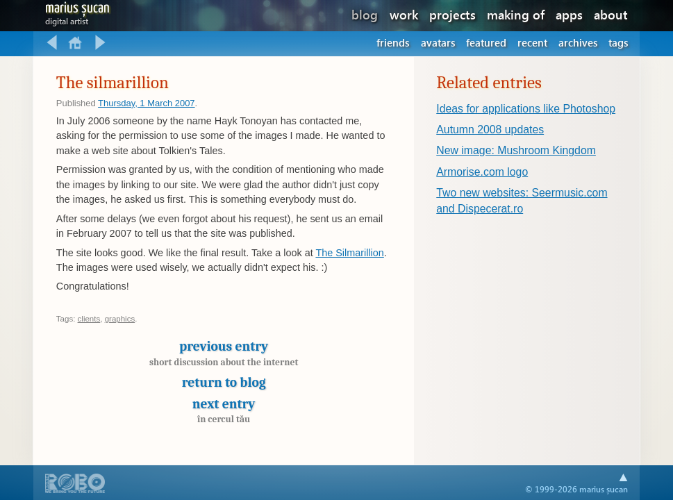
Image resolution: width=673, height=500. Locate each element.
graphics (120, 319)
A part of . (75, 485)
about (611, 14)
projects (452, 14)
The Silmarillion (349, 252)
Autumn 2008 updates (490, 129)
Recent (532, 42)
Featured (486, 42)
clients (89, 319)
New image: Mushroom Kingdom (516, 150)
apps (569, 14)
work (404, 14)
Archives (577, 42)
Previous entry (224, 356)
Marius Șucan (77, 11)
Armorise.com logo (482, 172)
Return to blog (224, 382)
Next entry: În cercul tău (100, 43)
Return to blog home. (76, 43)
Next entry (224, 411)
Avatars (438, 42)
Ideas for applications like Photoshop (525, 109)
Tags (618, 42)
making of (516, 14)
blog (364, 14)
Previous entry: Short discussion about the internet (52, 43)
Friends (392, 42)
